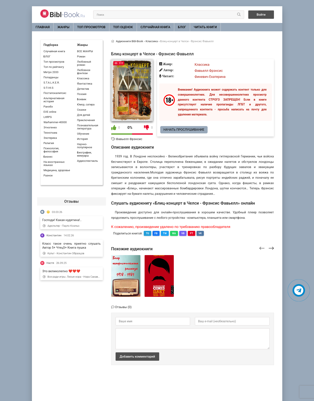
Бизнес (48, 156)
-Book (67, 14)
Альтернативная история (54, 100)
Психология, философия (51, 150)
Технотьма (50, 132)
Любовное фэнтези (83, 71)
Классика (83, 78)
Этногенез (50, 127)
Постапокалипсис (55, 93)
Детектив (83, 88)
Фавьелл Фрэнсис (129, 139)
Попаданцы (51, 77)
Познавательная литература (87, 127)
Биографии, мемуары (84, 154)
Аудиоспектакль (87, 160)
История (82, 138)
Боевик (81, 99)
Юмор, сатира (86, 104)
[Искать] (239, 14)
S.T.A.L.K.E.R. (52, 82)
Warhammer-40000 (55, 122)
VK (200, 233)
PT (191, 233)
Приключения (86, 120)
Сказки (81, 109)
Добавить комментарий (137, 356)
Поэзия (81, 94)
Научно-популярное (84, 146)
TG (147, 233)
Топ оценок (123, 27)
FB (156, 233)
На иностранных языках (54, 163)
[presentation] (262, 247)
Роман (81, 56)
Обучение (83, 133)
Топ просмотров (91, 27)
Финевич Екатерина (210, 77)
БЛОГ (182, 27)
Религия (49, 143)
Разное (48, 175)
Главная (43, 27)
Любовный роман (84, 63)
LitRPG (48, 117)
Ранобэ (48, 106)
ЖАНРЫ (63, 27)
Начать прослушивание (184, 130)
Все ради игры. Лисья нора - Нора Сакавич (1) (72, 276)
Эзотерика (50, 137)
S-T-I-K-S (48, 87)
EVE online (50, 111)
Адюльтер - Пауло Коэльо (61, 225)
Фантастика (84, 83)
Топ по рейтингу (54, 66)
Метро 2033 (51, 72)
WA (174, 233)
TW (165, 233)
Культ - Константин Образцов (63, 253)
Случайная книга (155, 27)
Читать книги (205, 27)
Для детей (83, 114)
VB (182, 233)
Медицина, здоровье (57, 170)
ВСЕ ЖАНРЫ (85, 51)
